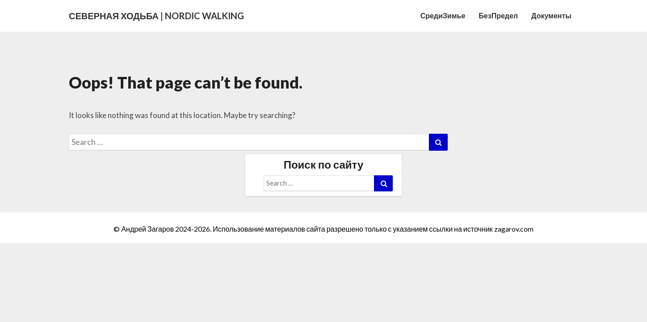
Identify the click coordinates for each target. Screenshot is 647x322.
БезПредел (498, 15)
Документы (551, 15)
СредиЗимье (443, 15)
